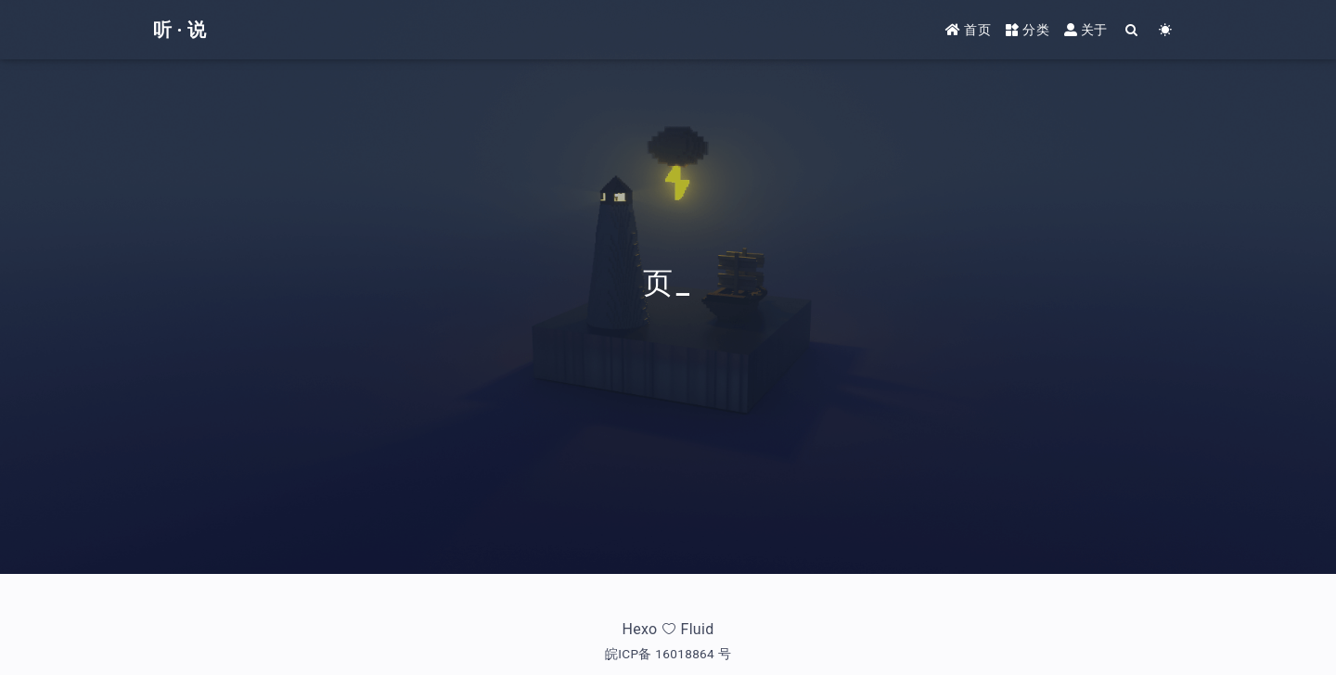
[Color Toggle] (1166, 30)
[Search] (1132, 30)
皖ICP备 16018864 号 (668, 653)
